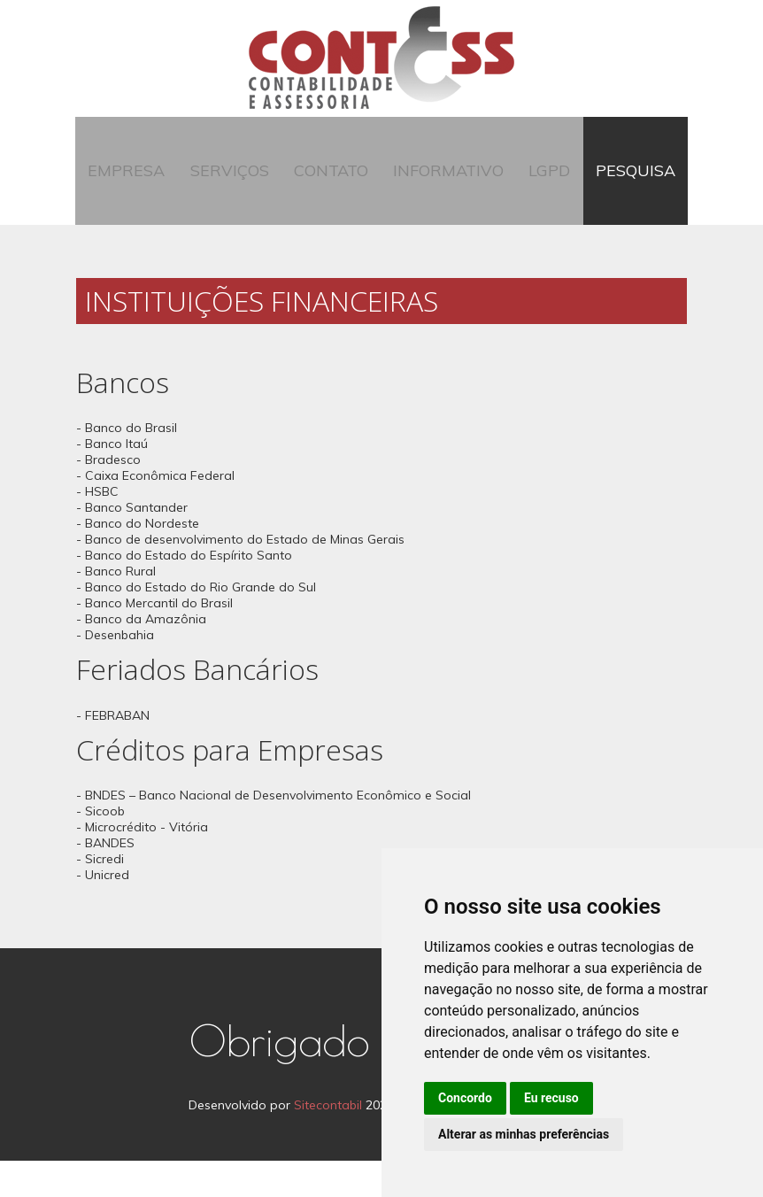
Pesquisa (617, 189)
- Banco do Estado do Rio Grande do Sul (196, 624)
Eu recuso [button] (551, 1098)
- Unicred (102, 912)
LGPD (538, 189)
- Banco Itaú (112, 481)
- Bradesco (108, 497)
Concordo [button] (465, 1098)
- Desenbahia (115, 672)
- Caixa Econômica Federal (155, 513)
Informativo (444, 189)
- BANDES (105, 880)
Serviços (240, 189)
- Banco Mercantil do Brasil (154, 640)
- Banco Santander (132, 544)
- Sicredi (100, 896)
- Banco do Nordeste (137, 560)
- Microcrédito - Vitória (142, 864)
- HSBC (97, 529)
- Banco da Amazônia (141, 656)
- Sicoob (100, 848)
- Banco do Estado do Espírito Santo (184, 592)
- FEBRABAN (113, 752)
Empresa (144, 189)
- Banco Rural (116, 608)
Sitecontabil (328, 1141)
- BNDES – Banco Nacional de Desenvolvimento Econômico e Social (273, 832)
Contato (334, 189)
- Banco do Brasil (126, 465)
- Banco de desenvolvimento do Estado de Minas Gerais (240, 576)
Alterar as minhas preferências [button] (523, 1134)
